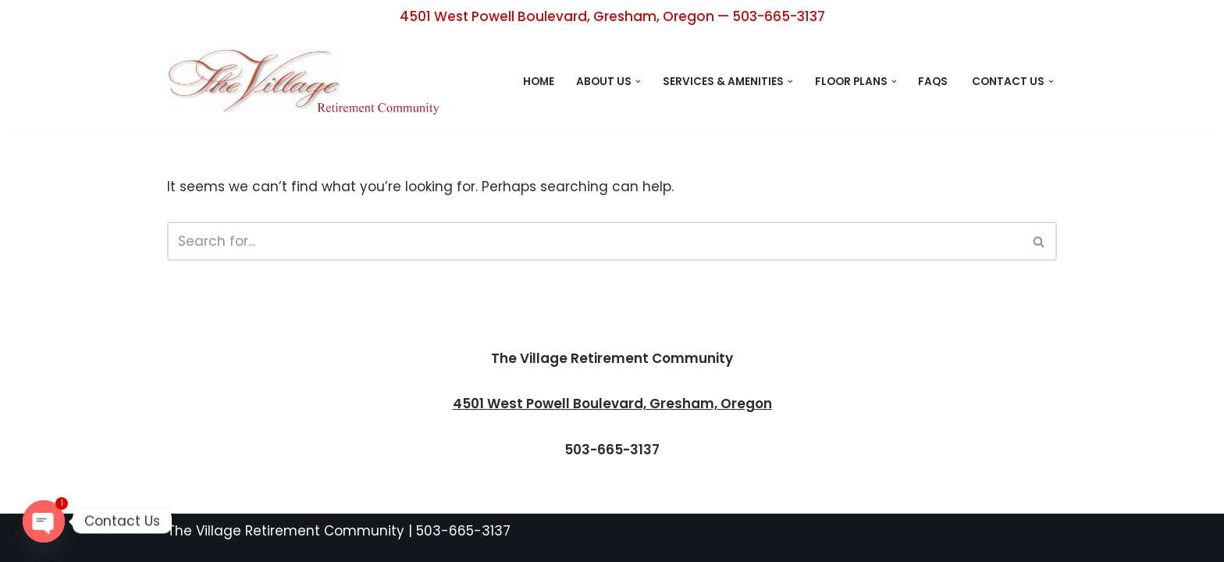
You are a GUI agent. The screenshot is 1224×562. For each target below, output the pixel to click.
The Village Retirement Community (285, 530)
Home (538, 81)
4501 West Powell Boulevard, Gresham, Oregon (612, 403)
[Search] (594, 241)
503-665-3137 (463, 530)
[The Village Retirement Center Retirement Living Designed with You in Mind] (307, 81)
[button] (638, 81)
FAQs (934, 81)
